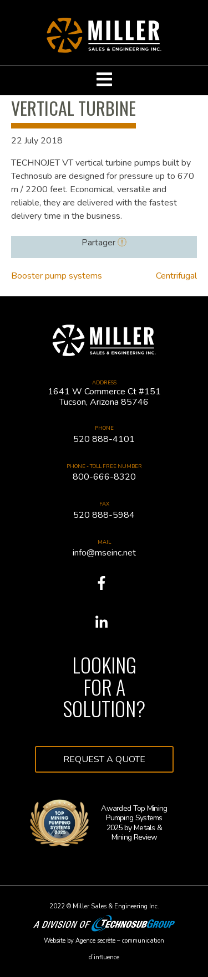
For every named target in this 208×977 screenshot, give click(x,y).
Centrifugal (176, 276)
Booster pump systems (56, 276)
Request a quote (104, 759)
